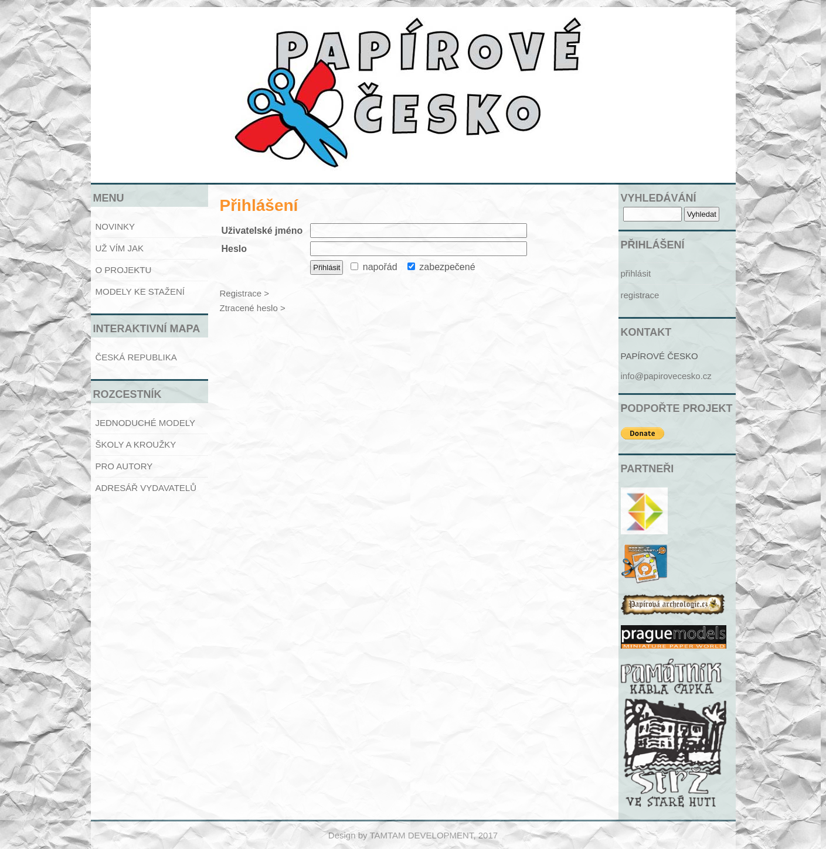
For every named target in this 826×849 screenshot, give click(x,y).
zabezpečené (441, 267)
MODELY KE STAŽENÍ (140, 291)
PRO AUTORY (124, 466)
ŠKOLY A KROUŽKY (136, 444)
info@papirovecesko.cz (666, 376)
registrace (640, 295)
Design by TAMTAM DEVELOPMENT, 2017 (413, 835)
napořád (374, 267)
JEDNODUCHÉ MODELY (146, 423)
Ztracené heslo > (252, 308)
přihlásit (636, 273)
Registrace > (245, 293)
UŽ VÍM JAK (120, 248)
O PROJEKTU (124, 270)
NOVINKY (115, 226)
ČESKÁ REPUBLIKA (136, 357)
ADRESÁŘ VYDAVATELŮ (146, 488)
